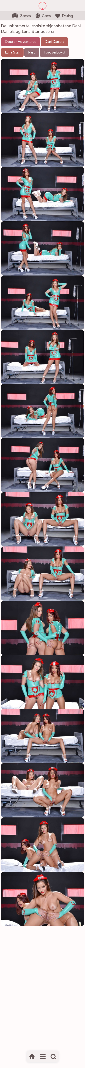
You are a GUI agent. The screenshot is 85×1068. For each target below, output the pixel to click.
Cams (43, 15)
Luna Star (12, 52)
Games (21, 16)
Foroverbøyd (54, 52)
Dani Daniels (54, 42)
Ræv (31, 52)
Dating (64, 15)
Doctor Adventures (20, 42)
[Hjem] (32, 1056)
